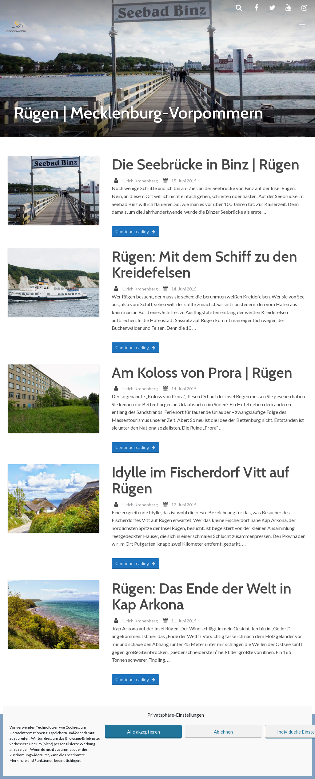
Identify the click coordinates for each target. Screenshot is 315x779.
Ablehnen (223, 731)
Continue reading (135, 231)
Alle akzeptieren (143, 731)
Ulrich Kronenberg (140, 180)
